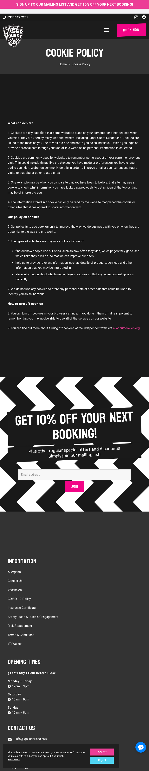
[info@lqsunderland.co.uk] (12, 739)
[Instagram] (136, 17)
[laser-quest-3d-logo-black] (13, 35)
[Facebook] (144, 17)
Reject (102, 760)
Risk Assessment (20, 626)
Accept (102, 752)
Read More (14, 759)
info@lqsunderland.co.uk (32, 739)
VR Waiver (15, 644)
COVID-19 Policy (19, 599)
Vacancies (15, 590)
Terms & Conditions (21, 635)
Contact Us (15, 581)
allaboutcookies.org (126, 328)
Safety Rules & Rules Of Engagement (33, 617)
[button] (107, 30)
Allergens (14, 572)
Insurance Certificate (22, 608)
